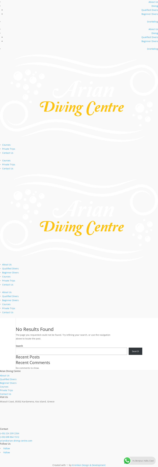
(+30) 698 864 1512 (9, 436)
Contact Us (7, 152)
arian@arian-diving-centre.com (16, 440)
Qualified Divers (149, 10)
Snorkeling (152, 21)
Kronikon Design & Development (89, 465)
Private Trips (8, 148)
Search (19, 345)
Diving (155, 5)
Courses (6, 144)
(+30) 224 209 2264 (9, 433)
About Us (153, 1)
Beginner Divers (149, 14)
